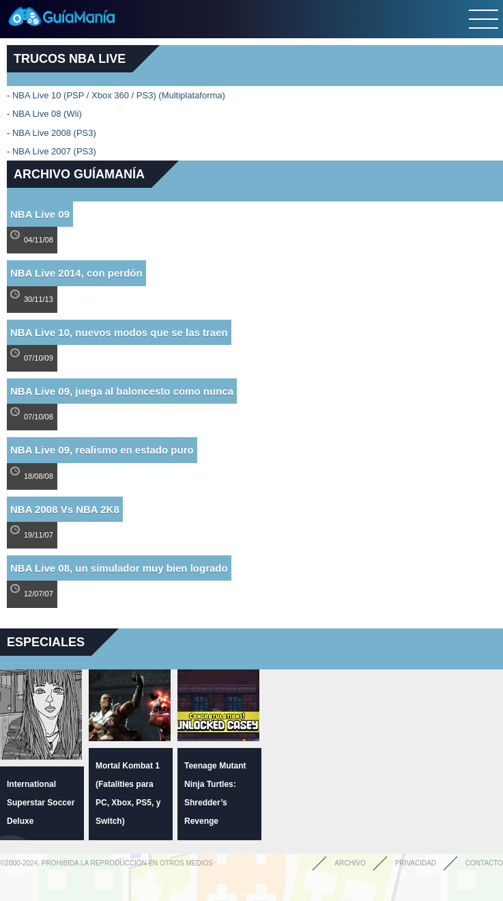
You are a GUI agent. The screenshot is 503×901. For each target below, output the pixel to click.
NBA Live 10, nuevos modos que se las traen (119, 332)
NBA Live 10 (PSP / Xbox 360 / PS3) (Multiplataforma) (118, 95)
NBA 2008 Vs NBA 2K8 (64, 509)
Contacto (484, 863)
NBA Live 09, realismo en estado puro (102, 450)
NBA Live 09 (40, 214)
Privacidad (415, 863)
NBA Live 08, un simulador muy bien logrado (119, 568)
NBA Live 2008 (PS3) (54, 133)
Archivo (350, 863)
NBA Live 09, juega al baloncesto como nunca (121, 391)
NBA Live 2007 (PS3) (54, 151)
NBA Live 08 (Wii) (47, 114)
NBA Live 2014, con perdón (76, 273)
